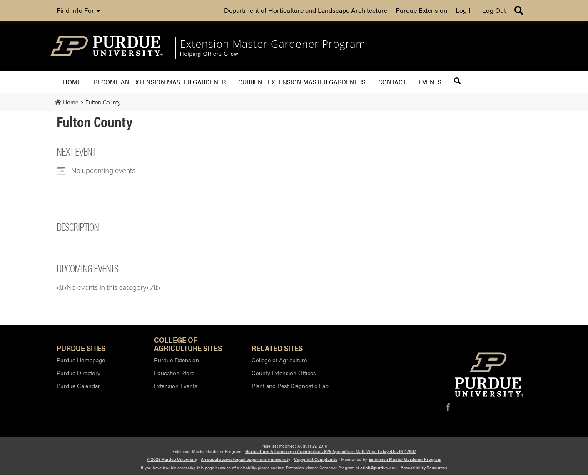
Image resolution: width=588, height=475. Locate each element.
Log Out (494, 10)
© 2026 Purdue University (172, 459)
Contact (392, 82)
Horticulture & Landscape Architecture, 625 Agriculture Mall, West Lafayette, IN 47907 (330, 451)
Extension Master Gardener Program (405, 459)
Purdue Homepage (81, 360)
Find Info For (78, 10)
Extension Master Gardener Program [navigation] (273, 44)
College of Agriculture (279, 360)
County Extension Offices (284, 373)
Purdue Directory (78, 373)
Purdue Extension (421, 10)
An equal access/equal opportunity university (245, 459)
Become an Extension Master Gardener (160, 82)
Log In (465, 10)
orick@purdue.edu (378, 467)
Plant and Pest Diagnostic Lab (290, 385)
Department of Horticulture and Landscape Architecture (305, 10)
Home (72, 82)
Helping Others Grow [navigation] (209, 54)
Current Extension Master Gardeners (302, 82)
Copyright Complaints (315, 459)
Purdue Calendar (78, 385)
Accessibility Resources (424, 467)
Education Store (174, 373)
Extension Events (175, 385)
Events (430, 82)
